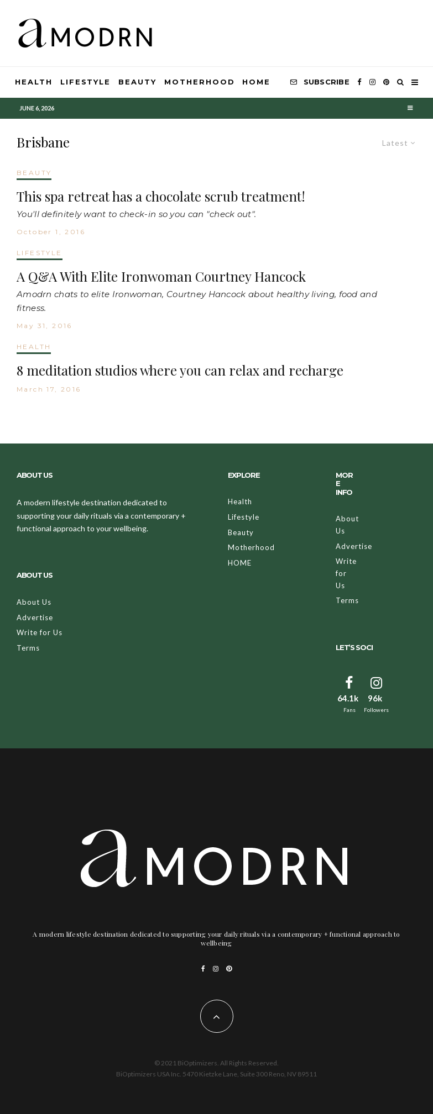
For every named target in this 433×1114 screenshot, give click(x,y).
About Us (34, 602)
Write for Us (39, 632)
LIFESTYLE (39, 253)
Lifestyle (85, 81)
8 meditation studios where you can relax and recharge (180, 370)
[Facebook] (359, 82)
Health (34, 81)
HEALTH (34, 346)
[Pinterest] (386, 82)
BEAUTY (34, 172)
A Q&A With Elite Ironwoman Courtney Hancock (161, 276)
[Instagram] (372, 82)
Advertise (35, 617)
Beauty (137, 81)
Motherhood (199, 81)
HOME (256, 81)
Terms (28, 647)
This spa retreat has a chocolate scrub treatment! (161, 196)
